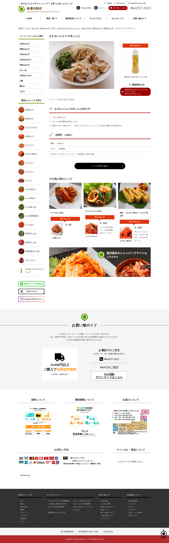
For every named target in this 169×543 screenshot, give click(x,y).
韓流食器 (23, 518)
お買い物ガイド (121, 3)
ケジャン (29, 180)
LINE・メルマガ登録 (135, 512)
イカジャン (30, 163)
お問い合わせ (108, 531)
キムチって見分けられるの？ (82, 501)
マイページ (132, 504)
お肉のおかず (25, 44)
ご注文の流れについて (108, 515)
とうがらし (23, 515)
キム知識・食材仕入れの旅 (56, 504)
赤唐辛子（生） (31, 242)
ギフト (22, 521)
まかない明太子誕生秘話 (56, 507)
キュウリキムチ (31, 127)
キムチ (22, 501)
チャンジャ (30, 145)
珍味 (21, 504)
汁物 (21, 81)
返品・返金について (107, 512)
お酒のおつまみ (25, 75)
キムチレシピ (117, 18)
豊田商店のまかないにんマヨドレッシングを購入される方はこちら (136, 92)
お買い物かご (105, 501)
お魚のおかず (25, 54)
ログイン (131, 507)
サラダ (22, 91)
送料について (105, 510)
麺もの (22, 86)
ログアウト (132, 510)
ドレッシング (24, 512)
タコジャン (30, 171)
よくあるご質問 (105, 504)
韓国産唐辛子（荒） (33, 251)
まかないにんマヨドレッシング (35, 270)
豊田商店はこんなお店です (56, 512)
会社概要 (109, 3)
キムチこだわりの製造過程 (81, 504)
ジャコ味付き (30, 198)
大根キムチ (30, 136)
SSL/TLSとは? (25, 475)
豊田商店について (73, 18)
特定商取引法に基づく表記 (138, 3)
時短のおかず (25, 65)
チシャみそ (30, 224)
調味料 (22, 510)
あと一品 (23, 70)
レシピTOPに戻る (100, 166)
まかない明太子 (31, 154)
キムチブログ (96, 18)
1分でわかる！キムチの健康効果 (58, 501)
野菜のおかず (25, 49)
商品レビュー (133, 515)
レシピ (27, 28)
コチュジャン (30, 260)
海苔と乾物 (23, 507)
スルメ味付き (30, 189)
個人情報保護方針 (67, 531)
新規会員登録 (133, 501)
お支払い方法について (108, 507)
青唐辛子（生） (31, 233)
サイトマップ (105, 518)
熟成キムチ (30, 118)
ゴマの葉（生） (31, 207)
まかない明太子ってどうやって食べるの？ (83, 508)
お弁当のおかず (25, 59)
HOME (29, 18)
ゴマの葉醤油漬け (32, 216)
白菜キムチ (30, 109)
